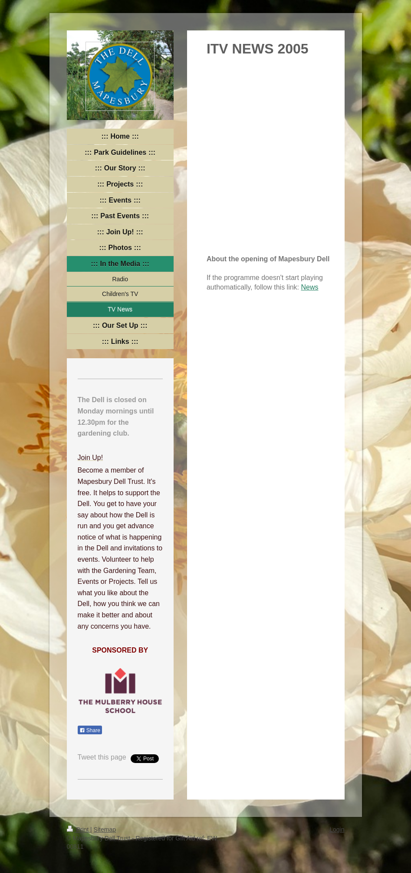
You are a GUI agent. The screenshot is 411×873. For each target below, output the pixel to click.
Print (79, 829)
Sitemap (105, 829)
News (309, 287)
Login (336, 829)
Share (89, 730)
